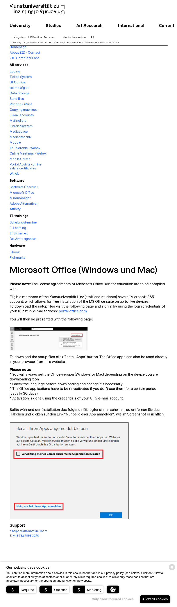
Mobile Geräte (20, 159)
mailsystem (18, 37)
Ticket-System (21, 77)
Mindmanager (20, 198)
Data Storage (19, 93)
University (15, 42)
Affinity (15, 209)
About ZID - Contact (25, 52)
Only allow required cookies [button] (113, 599)
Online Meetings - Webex (28, 153)
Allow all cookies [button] (155, 599)
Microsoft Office (109, 42)
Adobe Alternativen (24, 203)
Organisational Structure (37, 42)
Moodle (15, 142)
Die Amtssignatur (23, 239)
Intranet (49, 37)
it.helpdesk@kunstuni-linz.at (28, 531)
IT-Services (90, 42)
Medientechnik (21, 137)
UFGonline (35, 37)
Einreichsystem (21, 126)
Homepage (18, 47)
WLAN (14, 174)
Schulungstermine (23, 222)
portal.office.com (73, 311)
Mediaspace (19, 131)
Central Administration (67, 42)
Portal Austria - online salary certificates (25, 166)
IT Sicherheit (19, 233)
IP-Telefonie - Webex (25, 148)
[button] (21, 589)
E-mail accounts (22, 115)
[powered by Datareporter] (171, 570)
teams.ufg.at (19, 88)
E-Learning (18, 228)
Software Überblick (24, 187)
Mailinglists (18, 120)
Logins (15, 71)
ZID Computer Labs (24, 58)
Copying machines (24, 109)
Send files (17, 98)
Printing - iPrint (21, 104)
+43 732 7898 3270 (26, 535)
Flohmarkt (17, 257)
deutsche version (74, 37)
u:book (15, 252)
